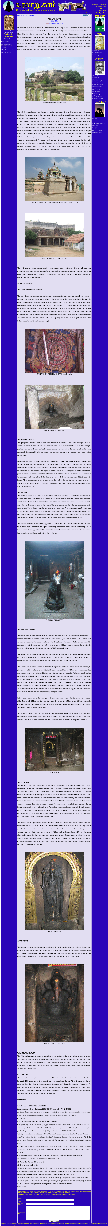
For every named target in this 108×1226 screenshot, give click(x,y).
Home (9, 13)
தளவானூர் (94, 118)
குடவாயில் (95, 93)
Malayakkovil (5, 41)
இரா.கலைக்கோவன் (97, 86)
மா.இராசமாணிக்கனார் (97, 94)
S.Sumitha (54, 21)
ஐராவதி (94, 53)
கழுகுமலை (95, 125)
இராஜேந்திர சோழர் (97, 80)
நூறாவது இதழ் (96, 75)
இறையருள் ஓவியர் (97, 89)
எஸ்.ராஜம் (94, 79)
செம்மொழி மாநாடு (97, 52)
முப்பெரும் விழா (96, 55)
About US (25, 13)
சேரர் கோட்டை (96, 50)
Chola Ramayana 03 (7, 50)
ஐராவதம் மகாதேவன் (97, 84)
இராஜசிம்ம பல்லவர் (97, 132)
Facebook (73, 13)
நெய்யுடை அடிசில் (6, 52)
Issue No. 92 (20, 15)
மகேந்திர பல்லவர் (96, 91)
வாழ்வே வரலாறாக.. (97, 130)
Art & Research (30, 15)
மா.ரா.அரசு (95, 82)
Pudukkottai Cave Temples (56, 23)
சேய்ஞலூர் (4, 47)
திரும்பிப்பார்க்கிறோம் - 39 (7, 38)
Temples (56, 13)
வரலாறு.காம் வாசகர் (97, 87)
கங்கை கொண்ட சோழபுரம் (98, 123)
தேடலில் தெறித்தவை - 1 (7, 44)
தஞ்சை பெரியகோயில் (97, 98)
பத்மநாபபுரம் (95, 121)
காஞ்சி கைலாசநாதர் (97, 96)
